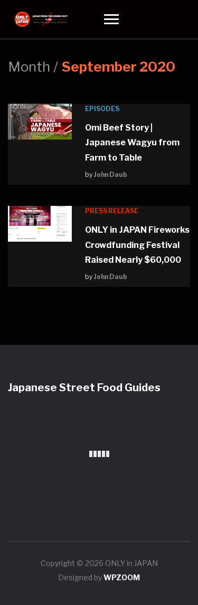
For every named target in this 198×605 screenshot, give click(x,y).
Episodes (102, 109)
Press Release (111, 211)
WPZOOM (121, 577)
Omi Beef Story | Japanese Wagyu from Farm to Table (132, 143)
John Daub (110, 174)
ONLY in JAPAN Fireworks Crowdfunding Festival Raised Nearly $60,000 (137, 245)
